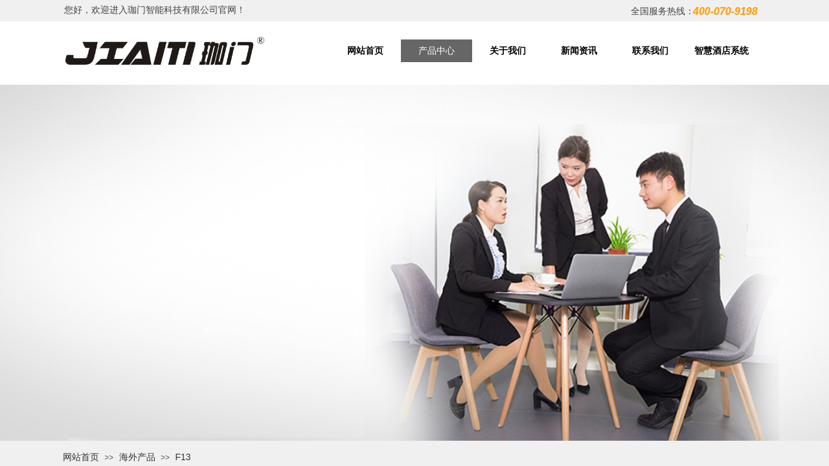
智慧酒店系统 (721, 51)
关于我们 (508, 51)
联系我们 (650, 51)
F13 (182, 457)
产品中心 (436, 51)
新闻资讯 (579, 51)
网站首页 (365, 51)
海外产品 (137, 457)
